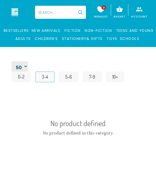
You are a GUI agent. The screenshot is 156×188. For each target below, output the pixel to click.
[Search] (80, 12)
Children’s (46, 38)
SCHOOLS (129, 38)
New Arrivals (46, 30)
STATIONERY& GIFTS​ (82, 38)
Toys (112, 38)
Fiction (73, 30)
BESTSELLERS (16, 30)
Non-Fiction (98, 30)
